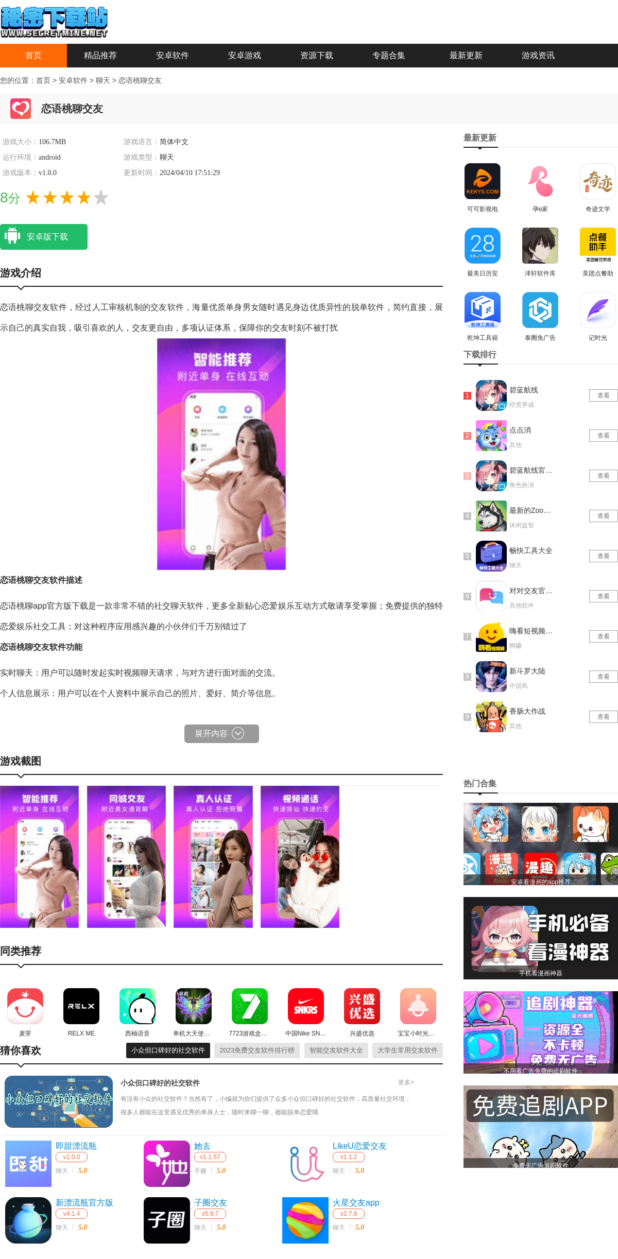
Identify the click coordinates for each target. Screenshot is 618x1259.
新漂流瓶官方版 (84, 1202)
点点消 (520, 430)
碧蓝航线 (523, 390)
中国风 (518, 685)
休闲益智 (521, 525)
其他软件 (521, 605)
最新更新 (466, 55)
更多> (406, 1082)
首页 (33, 55)
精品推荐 (100, 55)
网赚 (515, 645)
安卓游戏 (244, 55)
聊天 (104, 80)
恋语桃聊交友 (140, 80)
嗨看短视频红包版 (532, 631)
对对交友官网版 (532, 591)
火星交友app (356, 1202)
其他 (515, 445)
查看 (603, 395)
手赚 (200, 1171)
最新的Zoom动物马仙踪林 (532, 510)
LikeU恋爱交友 (360, 1146)
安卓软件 (172, 55)
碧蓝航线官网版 (532, 470)
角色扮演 (521, 485)
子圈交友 (210, 1202)
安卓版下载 (34, 236)
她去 (202, 1146)
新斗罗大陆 (527, 671)
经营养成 (521, 404)
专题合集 (388, 55)
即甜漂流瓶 (76, 1146)
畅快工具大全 (531, 550)
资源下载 (316, 55)
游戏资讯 (538, 55)
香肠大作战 (527, 711)
